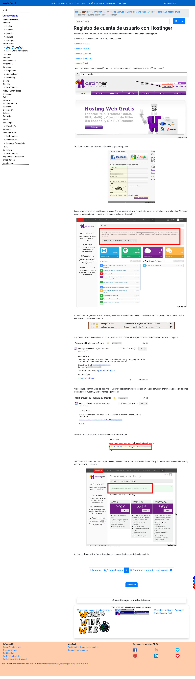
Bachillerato (8, 150)
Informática (8, 43)
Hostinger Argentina (82, 58)
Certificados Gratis (96, 3)
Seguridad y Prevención (13, 157)
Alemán (9, 33)
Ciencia (6, 84)
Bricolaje (7, 116)
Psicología (7, 122)
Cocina (6, 81)
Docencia (7, 107)
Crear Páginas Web (14, 47)
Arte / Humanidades (12, 91)
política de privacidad (67, 664)
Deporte (6, 100)
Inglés (9, 26)
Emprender (11, 70)
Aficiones (7, 94)
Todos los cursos (10, 19)
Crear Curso (122, 3)
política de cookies (82, 664)
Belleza (6, 113)
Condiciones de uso (52, 664)
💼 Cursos (87, 12)
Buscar (179, 21)
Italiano (9, 37)
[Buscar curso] (122, 21)
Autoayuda (8, 64)
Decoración (8, 110)
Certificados (8, 653)
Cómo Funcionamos (12, 647)
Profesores (110, 3)
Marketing (10, 78)
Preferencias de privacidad (15, 659)
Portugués (11, 40)
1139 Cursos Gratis (59, 3)
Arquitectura (8, 163)
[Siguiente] (151, 570)
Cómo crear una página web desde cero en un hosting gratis (153, 12)
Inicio (5, 10)
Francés (9, 30)
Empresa (7, 67)
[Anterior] (113, 570)
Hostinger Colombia (82, 53)
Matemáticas (12, 87)
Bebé (5, 119)
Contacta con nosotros (78, 650)
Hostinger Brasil (81, 63)
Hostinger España (81, 48)
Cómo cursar (80, 3)
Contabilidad (12, 74)
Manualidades (9, 61)
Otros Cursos (9, 160)
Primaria (7, 129)
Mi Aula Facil (170, 3)
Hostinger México (81, 43)
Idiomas (6, 22)
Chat (71, 3)
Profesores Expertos (12, 656)
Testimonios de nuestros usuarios (83, 647)
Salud (5, 97)
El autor (131, 585)
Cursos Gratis (10, 15)
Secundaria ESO (10, 132)
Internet (6, 57)
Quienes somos (10, 650)
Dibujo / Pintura (10, 103)
